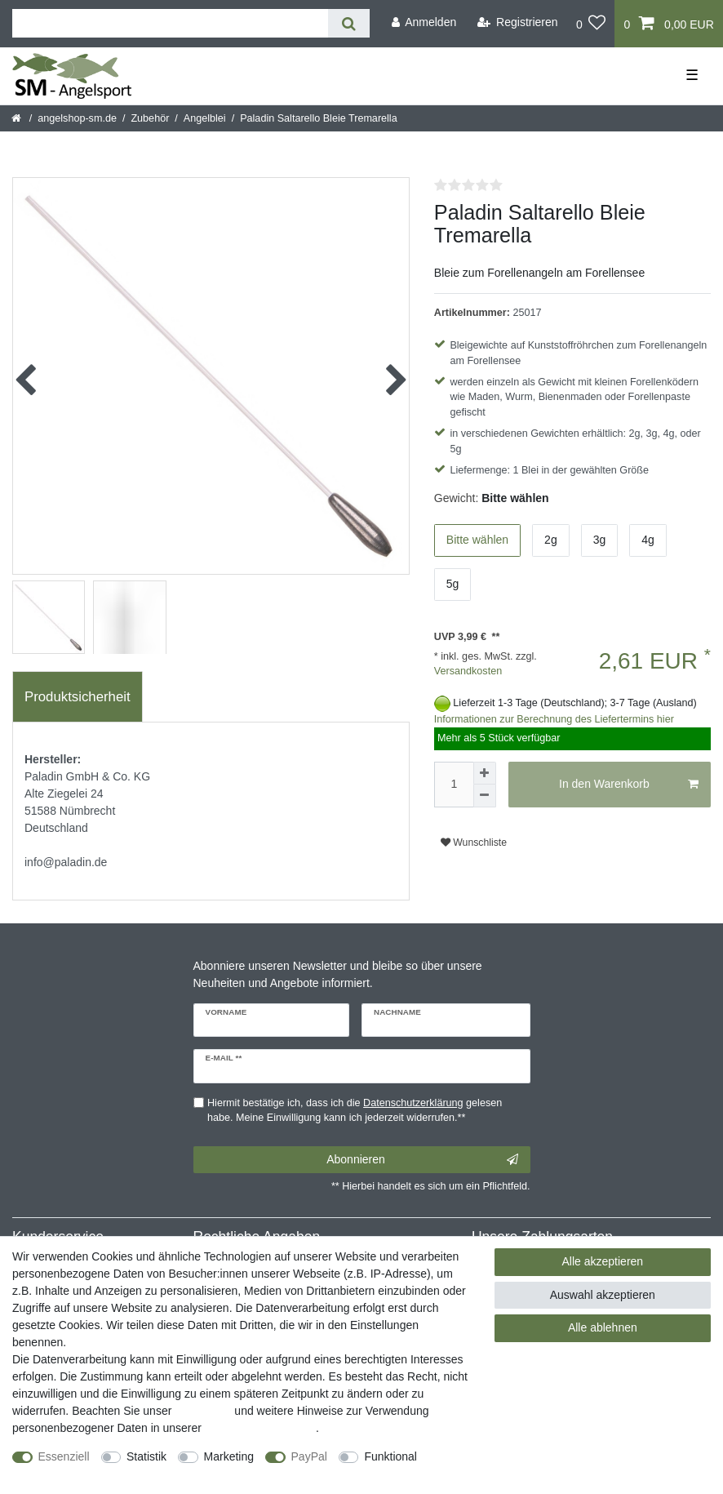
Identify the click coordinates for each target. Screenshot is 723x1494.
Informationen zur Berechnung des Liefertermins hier (554, 719)
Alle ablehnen (602, 1327)
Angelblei (205, 118)
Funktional (390, 1456)
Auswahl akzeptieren (602, 1294)
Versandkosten (468, 671)
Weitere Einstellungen (67, 1473)
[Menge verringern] (484, 796)
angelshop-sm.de (77, 118)
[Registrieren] (517, 22)
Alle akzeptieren (603, 1261)
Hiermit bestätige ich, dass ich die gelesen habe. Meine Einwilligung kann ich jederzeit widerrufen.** (354, 1110)
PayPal (309, 1456)
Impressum (203, 1410)
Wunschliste (474, 842)
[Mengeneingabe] (453, 784)
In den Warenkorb (629, 784)
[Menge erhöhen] (484, 773)
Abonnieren (421, 1160)
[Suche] (349, 23)
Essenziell (64, 1456)
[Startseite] (17, 118)
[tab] (77, 697)
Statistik (146, 1456)
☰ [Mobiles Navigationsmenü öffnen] (692, 75)
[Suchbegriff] (170, 23)
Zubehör (150, 118)
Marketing (229, 1456)
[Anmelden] (423, 22)
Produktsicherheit (77, 697)
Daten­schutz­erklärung (260, 1427)
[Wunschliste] (591, 23)
